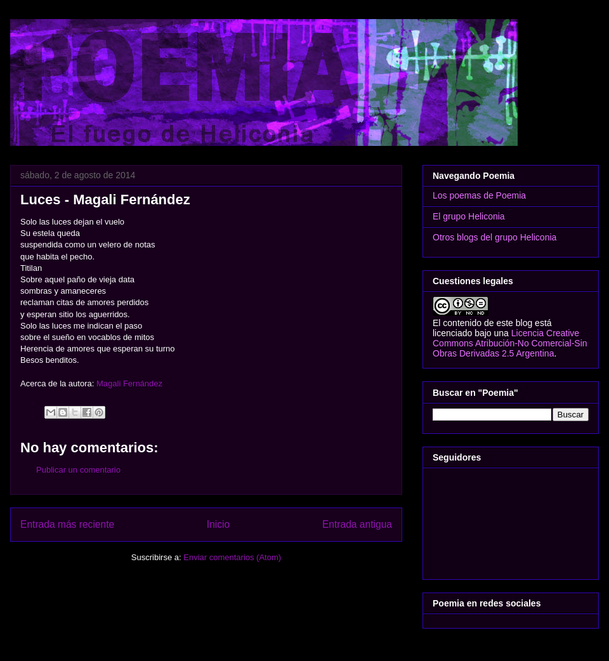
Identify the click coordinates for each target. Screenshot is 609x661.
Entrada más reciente (67, 524)
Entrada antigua (357, 524)
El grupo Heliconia (469, 216)
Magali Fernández (129, 383)
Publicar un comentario (78, 469)
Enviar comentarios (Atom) (232, 557)
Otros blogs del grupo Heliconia (494, 237)
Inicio (218, 524)
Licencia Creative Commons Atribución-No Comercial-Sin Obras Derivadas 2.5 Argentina (510, 343)
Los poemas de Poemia (479, 195)
